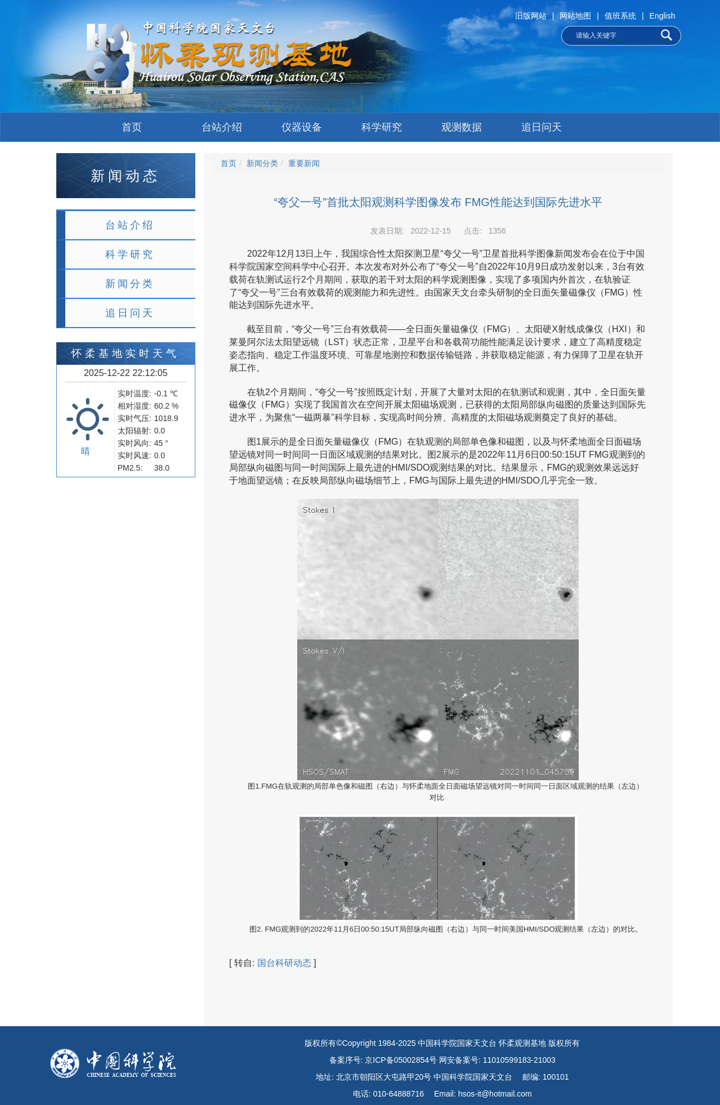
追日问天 (541, 127)
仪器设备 (301, 127)
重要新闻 (304, 163)
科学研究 (381, 127)
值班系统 (620, 15)
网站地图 (575, 15)
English (663, 15)
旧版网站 (531, 15)
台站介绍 (222, 127)
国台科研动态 (284, 963)
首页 (132, 127)
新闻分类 (130, 283)
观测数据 (461, 127)
